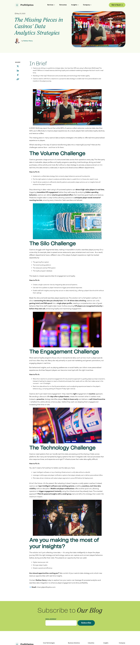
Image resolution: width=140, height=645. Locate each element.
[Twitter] (18, 67)
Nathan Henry (28, 41)
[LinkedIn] (18, 72)
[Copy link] (18, 80)
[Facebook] (18, 76)
